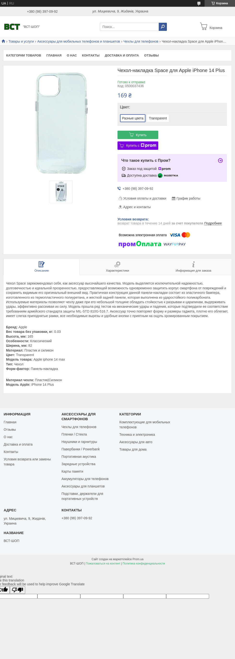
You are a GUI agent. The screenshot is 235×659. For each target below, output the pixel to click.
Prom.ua (138, 559)
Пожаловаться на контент (103, 563)
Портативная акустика (78, 456)
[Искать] (163, 27)
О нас (72, 55)
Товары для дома (133, 449)
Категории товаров (23, 55)
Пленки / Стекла (74, 434)
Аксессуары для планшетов (83, 486)
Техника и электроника (137, 434)
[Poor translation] (17, 590)
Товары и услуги (21, 41)
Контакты (91, 55)
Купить (141, 135)
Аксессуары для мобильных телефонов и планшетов (78, 41)
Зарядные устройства (78, 464)
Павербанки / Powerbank (80, 449)
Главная (53, 55)
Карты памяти (72, 471)
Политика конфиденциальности (144, 563)
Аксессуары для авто (136, 442)
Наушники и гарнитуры (79, 442)
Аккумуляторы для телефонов (84, 479)
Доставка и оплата (122, 55)
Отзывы (151, 55)
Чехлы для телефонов (141, 41)
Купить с (141, 145)
